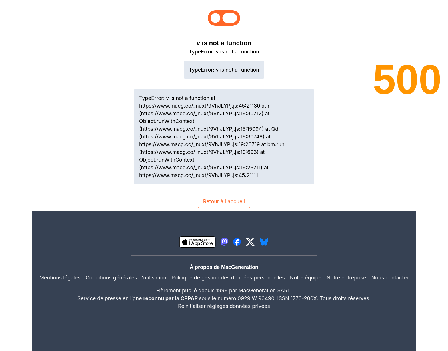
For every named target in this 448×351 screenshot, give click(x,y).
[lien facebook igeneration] (237, 242)
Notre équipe (305, 278)
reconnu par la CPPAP (171, 298)
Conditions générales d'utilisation (126, 278)
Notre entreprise (346, 278)
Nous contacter (390, 278)
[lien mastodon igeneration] (224, 242)
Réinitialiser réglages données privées (224, 306)
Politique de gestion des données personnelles (228, 278)
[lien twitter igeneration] (250, 242)
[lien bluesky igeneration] (264, 242)
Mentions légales (60, 278)
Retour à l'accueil (224, 201)
